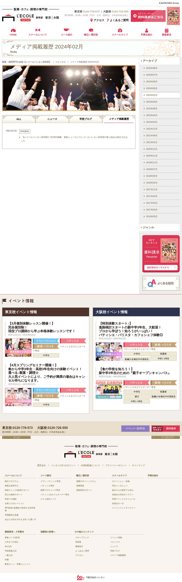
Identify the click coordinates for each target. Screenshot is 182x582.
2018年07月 (151, 169)
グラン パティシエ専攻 (51, 481)
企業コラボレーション (14, 503)
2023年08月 (151, 108)
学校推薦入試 (11, 551)
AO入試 (8, 546)
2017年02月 (151, 209)
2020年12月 (151, 149)
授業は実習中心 (11, 486)
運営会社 (41, 465)
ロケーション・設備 (121, 481)
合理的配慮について (90, 465)
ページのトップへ (165, 437)
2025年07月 (151, 75)
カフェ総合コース (48, 499)
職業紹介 (79, 546)
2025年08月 (151, 68)
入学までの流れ (11, 542)
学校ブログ (85, 118)
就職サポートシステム (86, 481)
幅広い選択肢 (91, 34)
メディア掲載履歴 (119, 118)
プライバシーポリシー (116, 465)
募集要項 (166, 34)
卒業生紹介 (146, 34)
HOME (13, 34)
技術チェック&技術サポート (17, 490)
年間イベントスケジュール (123, 499)
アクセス (99, 20)
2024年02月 (151, 95)
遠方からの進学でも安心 (122, 490)
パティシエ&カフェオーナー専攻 (55, 494)
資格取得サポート (84, 490)
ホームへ (16, 437)
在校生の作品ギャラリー (122, 494)
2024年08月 (151, 81)
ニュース (52, 118)
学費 (7, 560)
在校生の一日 (118, 503)
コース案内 (46, 475)
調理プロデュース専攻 (50, 490)
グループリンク (82, 537)
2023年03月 (151, 122)
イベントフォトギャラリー (123, 508)
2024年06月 (151, 88)
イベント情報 (116, 537)
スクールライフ (120, 34)
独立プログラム (11, 481)
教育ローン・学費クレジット (17, 564)
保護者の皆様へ (48, 532)
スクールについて (37, 34)
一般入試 (9, 555)
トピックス (115, 542)
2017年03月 (151, 203)
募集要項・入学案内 (14, 532)
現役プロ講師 (11, 499)
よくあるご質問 (119, 20)
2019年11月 (151, 162)
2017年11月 (151, 189)
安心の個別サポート (13, 494)
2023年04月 (151, 115)
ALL (18, 119)
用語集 (78, 542)
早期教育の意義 (11, 515)
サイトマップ (138, 465)
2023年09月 (151, 102)
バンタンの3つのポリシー (63, 465)
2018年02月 (151, 183)
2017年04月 (151, 196)
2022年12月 (151, 129)
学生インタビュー (120, 486)
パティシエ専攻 (47, 486)
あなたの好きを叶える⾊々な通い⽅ (20, 519)
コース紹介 (66, 34)
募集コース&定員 (12, 537)
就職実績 (80, 486)
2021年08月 (151, 135)
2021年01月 (151, 142)
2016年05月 (151, 216)
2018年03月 (151, 176)
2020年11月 (151, 156)
